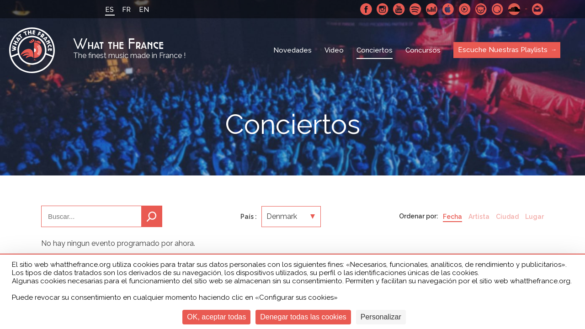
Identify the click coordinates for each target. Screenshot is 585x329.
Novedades (292, 50)
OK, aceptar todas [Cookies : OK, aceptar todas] (216, 317)
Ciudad (507, 216)
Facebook (366, 9)
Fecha (452, 216)
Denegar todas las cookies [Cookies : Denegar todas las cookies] (303, 317)
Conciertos (374, 50)
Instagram (382, 9)
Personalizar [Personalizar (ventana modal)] (381, 317)
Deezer (432, 9)
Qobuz (498, 9)
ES (109, 9)
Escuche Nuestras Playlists (503, 50)
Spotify (415, 9)
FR (126, 9)
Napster (481, 9)
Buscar (151, 216)
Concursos (423, 50)
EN (144, 9)
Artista (478, 216)
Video (334, 50)
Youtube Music (465, 9)
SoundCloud (514, 9)
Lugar (534, 216)
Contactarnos (538, 9)
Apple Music (448, 9)
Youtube (399, 9)
